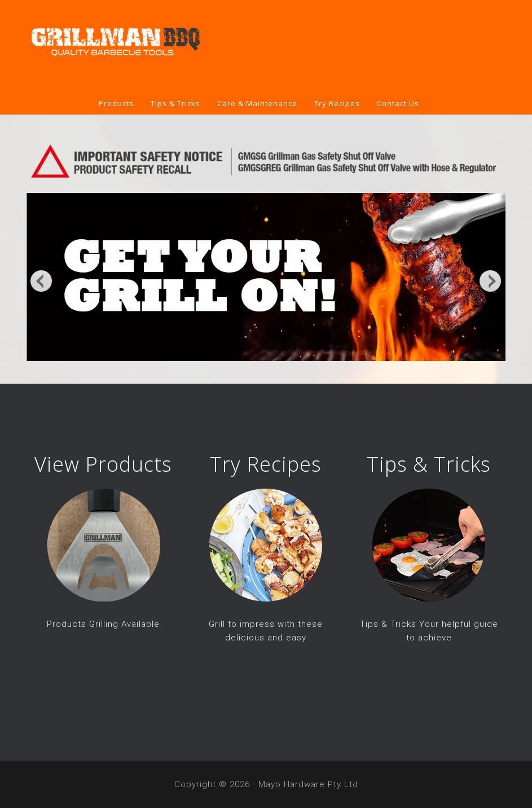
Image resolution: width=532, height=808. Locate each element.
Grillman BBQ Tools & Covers (266, 46)
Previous (41, 280)
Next (490, 280)
